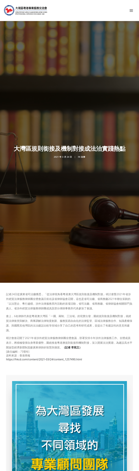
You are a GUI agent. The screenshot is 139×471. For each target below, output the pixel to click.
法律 (83, 156)
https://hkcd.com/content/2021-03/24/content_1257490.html (44, 359)
